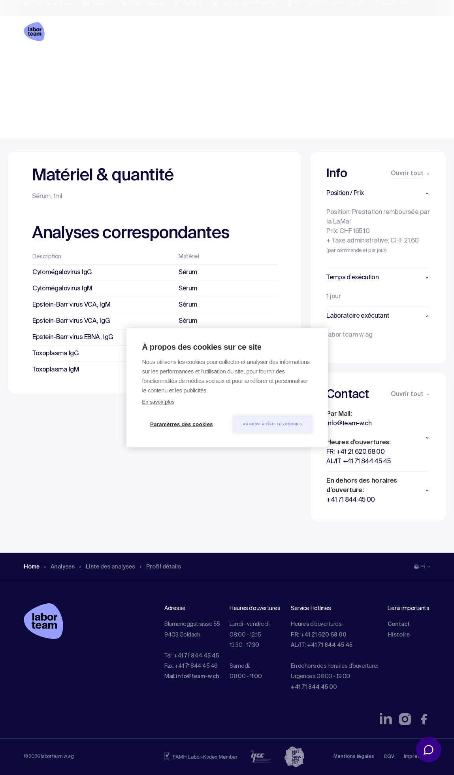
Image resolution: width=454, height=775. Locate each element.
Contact (399, 624)
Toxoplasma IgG (55, 354)
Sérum (188, 272)
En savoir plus (158, 401)
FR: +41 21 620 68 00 (319, 635)
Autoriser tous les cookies (272, 424)
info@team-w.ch (197, 676)
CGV (389, 756)
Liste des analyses (116, 61)
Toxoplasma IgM (55, 370)
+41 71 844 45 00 (314, 687)
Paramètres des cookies (181, 424)
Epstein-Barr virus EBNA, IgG (72, 337)
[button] (378, 193)
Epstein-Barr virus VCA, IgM (71, 305)
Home (32, 61)
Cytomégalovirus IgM (62, 289)
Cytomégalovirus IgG (62, 272)
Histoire (399, 635)
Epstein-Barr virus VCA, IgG (71, 321)
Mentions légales (353, 756)
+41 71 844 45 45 (196, 656)
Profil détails (174, 61)
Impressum (417, 756)
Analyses (63, 61)
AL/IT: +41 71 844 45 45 (321, 645)
